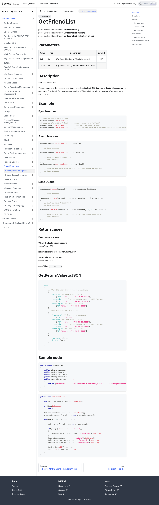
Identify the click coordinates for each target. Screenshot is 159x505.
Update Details (10, 32)
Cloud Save (9, 103)
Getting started (29, 3)
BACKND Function (12, 210)
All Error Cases (10, 83)
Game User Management (15, 107)
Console (62, 490)
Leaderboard (10, 116)
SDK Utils (8, 214)
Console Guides (18, 494)
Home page (64, 486)
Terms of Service (113, 486)
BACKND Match (9, 219)
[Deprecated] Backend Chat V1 (16, 223)
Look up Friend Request (16, 171)
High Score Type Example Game (18, 58)
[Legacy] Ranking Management (12, 121)
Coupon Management (13, 127)
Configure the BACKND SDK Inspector (16, 37)
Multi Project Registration (15, 54)
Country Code (10, 201)
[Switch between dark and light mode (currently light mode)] (135, 4)
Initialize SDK (10, 43)
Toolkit (5, 227)
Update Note (127, 3)
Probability (9, 144)
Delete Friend (11, 179)
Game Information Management (12, 92)
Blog (61, 494)
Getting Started (11, 23)
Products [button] (53, 3)
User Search (9, 157)
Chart (6, 140)
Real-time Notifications (14, 197)
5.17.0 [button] (116, 3)
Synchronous (139, 23)
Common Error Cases (13, 78)
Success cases (139, 37)
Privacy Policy (112, 490)
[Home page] (40, 11)
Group (6, 111)
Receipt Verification (13, 149)
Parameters (136, 12)
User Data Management (14, 98)
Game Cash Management (15, 153)
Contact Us (110, 494)
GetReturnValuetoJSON (140, 41)
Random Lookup (11, 162)
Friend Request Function (16, 175)
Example (135, 19)
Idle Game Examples (13, 74)
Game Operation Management (17, 87)
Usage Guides (18, 490)
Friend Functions (11, 166)
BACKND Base (8, 19)
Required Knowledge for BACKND (15, 48)
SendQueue (138, 30)
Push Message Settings (14, 131)
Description (136, 16)
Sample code (137, 44)
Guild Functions (11, 192)
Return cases (136, 34)
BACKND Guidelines (12, 27)
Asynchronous (139, 26)
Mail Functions (10, 184)
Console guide (42, 3)
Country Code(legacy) (14, 205)
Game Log (8, 136)
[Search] (147, 3)
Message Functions (12, 188)
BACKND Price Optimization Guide (16, 68)
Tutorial (7, 63)
